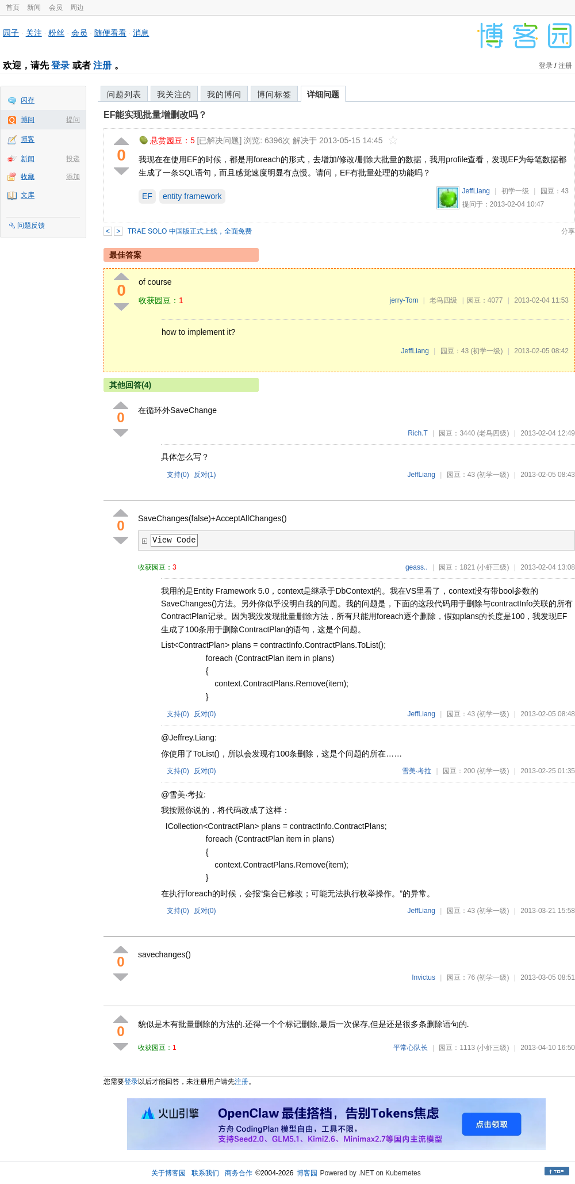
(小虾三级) (493, 567)
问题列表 (124, 94)
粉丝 (56, 32)
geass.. (416, 567)
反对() (205, 475)
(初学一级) (486, 351)
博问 (27, 120)
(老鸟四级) (493, 433)
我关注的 (174, 94)
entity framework (192, 196)
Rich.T (417, 433)
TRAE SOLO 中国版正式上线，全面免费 (190, 231)
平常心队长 (410, 1048)
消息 (141, 32)
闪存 (27, 100)
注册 (102, 65)
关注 (34, 32)
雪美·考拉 (416, 771)
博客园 (307, 1173)
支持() (178, 475)
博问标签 (274, 94)
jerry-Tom (403, 300)
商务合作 (238, 1173)
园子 (11, 32)
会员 (56, 7)
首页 (13, 7)
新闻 (34, 7)
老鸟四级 (443, 300)
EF (147, 196)
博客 (27, 139)
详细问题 (323, 94)
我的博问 (224, 94)
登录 (60, 65)
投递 (73, 159)
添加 (73, 177)
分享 (568, 231)
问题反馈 (31, 225)
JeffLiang (476, 191)
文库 (27, 195)
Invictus (423, 977)
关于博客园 (168, 1173)
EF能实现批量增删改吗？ (155, 115)
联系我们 (205, 1173)
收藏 (27, 177)
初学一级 (515, 191)
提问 (73, 120)
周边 (77, 7)
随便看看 (110, 32)
